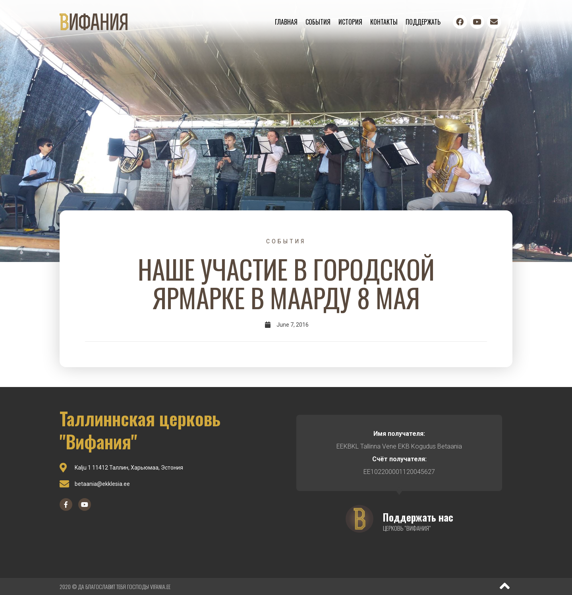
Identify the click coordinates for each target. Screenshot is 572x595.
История (350, 22)
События (317, 22)
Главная (286, 22)
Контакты (384, 22)
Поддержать (423, 22)
